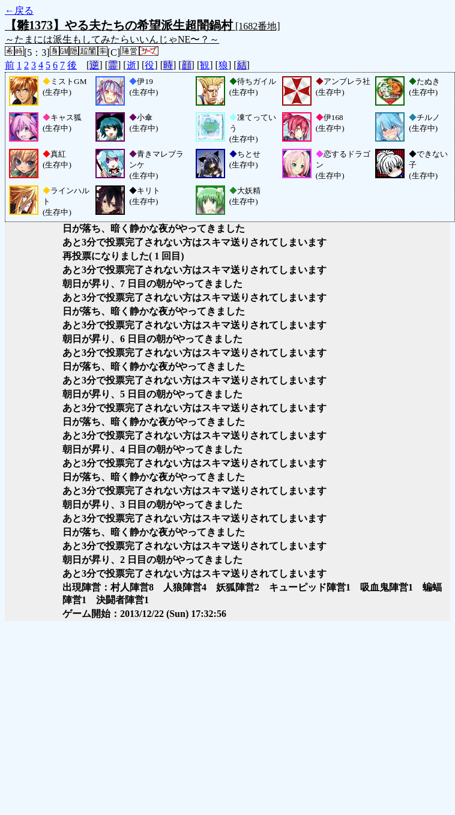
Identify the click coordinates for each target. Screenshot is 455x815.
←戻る (19, 10)
